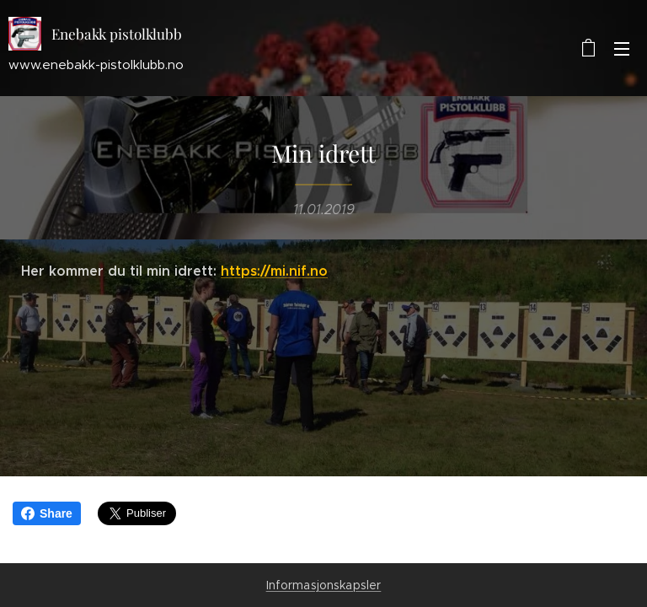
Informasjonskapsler (324, 585)
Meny (621, 49)
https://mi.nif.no (274, 271)
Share (46, 513)
